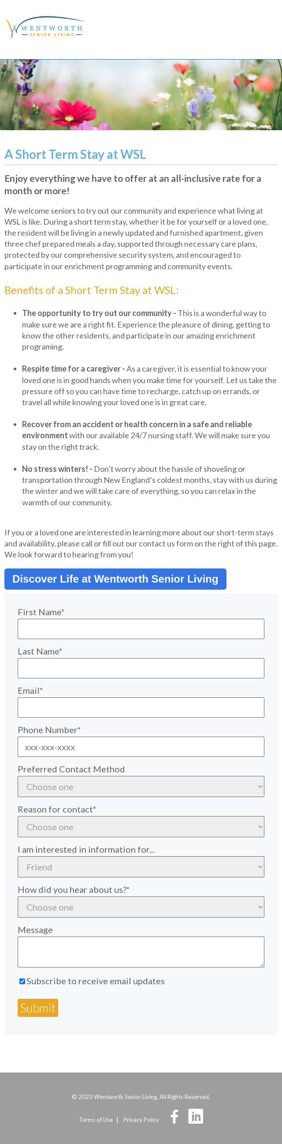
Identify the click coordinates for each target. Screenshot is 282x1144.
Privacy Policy (141, 1119)
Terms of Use (96, 1119)
